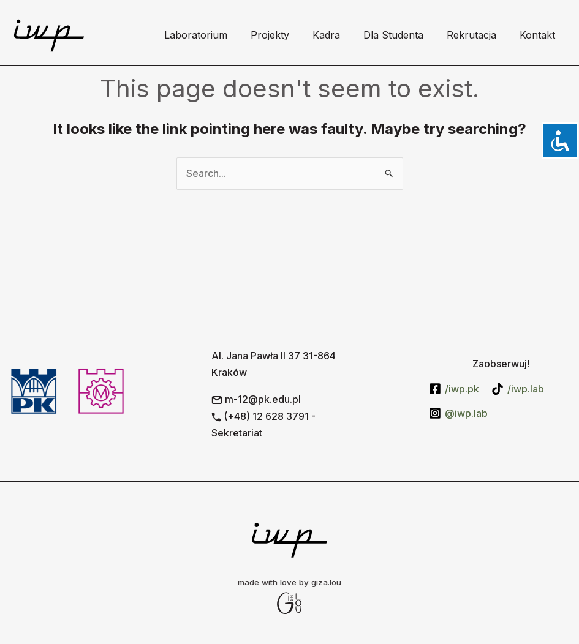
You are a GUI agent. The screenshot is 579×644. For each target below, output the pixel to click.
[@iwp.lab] (458, 413)
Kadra (339, 35)
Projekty (286, 35)
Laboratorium (216, 35)
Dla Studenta (403, 35)
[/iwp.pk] (454, 388)
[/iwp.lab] (517, 388)
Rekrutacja (477, 35)
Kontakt (539, 35)
